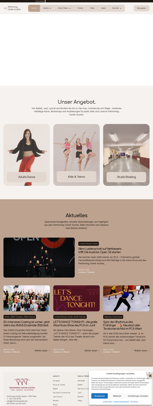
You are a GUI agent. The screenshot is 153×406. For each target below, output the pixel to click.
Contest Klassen (85, 244)
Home (34, 8)
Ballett (55, 389)
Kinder (95, 244)
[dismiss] (45, 1)
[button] (148, 373)
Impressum (134, 401)
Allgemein (108, 317)
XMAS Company (17, 317)
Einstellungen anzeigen (138, 396)
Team (92, 8)
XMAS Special (29, 317)
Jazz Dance (57, 397)
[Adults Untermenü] (52, 8)
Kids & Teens (63, 8)
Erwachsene (117, 317)
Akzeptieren (99, 396)
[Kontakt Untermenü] (122, 8)
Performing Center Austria (14, 8)
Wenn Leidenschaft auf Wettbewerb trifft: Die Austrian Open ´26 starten (99, 250)
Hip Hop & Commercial (61, 393)
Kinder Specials (80, 317)
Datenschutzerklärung (121, 401)
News (103, 8)
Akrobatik (81, 381)
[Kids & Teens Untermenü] (71, 8)
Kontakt (115, 8)
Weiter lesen (41, 350)
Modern (56, 401)
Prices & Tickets (59, 385)
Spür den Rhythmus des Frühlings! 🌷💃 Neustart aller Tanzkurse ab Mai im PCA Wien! (122, 325)
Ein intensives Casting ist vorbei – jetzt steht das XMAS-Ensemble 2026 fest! (26, 323)
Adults (46, 8)
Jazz (80, 393)
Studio (80, 8)
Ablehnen (117, 396)
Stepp (55, 405)
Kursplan (56, 381)
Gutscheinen (40, 1)
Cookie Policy (107, 401)
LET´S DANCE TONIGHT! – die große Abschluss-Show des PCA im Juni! (75, 323)
